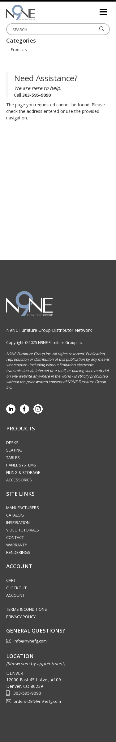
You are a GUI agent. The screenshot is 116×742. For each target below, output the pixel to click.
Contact (15, 537)
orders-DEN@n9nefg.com (37, 701)
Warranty (16, 545)
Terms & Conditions (26, 609)
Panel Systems (21, 465)
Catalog (15, 515)
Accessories (19, 480)
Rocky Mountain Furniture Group (37, 12)
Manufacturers (22, 507)
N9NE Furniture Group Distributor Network (49, 330)
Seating (14, 450)
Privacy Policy (21, 616)
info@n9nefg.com (30, 641)
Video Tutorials (22, 530)
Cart (11, 580)
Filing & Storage (23, 472)
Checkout (16, 588)
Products (19, 49)
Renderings (18, 552)
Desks (12, 442)
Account (15, 595)
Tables (13, 457)
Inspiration (18, 522)
